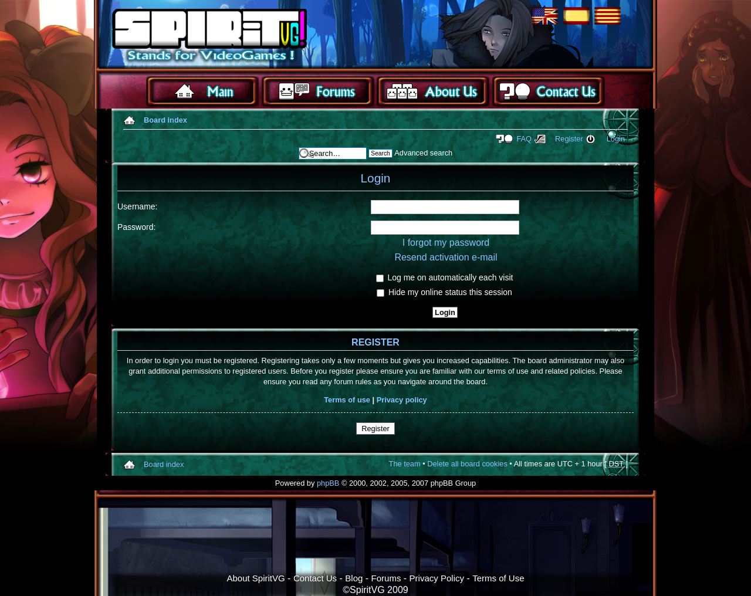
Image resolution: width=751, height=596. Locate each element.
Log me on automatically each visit (444, 277)
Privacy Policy (437, 578)
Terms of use (347, 399)
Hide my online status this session (444, 292)
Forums (386, 578)
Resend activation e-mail (445, 257)
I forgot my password (446, 243)
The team (405, 463)
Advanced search (423, 152)
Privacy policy (402, 399)
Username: (137, 206)
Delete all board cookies (467, 463)
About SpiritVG (255, 578)
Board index (165, 120)
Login (616, 138)
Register (569, 138)
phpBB (328, 483)
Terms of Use (498, 578)
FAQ (524, 138)
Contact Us (315, 578)
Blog (354, 578)
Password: (136, 227)
